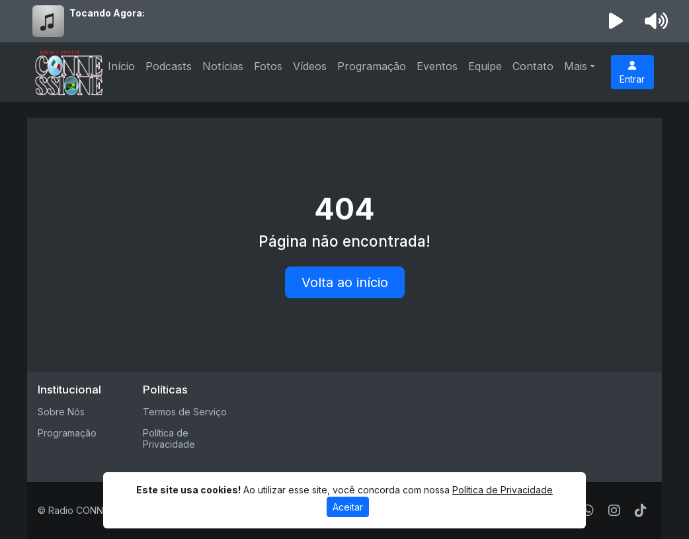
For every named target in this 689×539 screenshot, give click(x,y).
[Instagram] (614, 510)
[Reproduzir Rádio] (616, 21)
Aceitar (348, 507)
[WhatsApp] (588, 510)
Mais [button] (575, 66)
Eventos (437, 66)
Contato (532, 66)
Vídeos (310, 66)
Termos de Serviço (185, 411)
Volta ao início (345, 282)
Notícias (222, 66)
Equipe (485, 66)
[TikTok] (641, 510)
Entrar (632, 73)
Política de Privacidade (169, 438)
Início (121, 66)
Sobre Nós (61, 411)
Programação (371, 66)
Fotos (268, 66)
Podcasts (168, 66)
